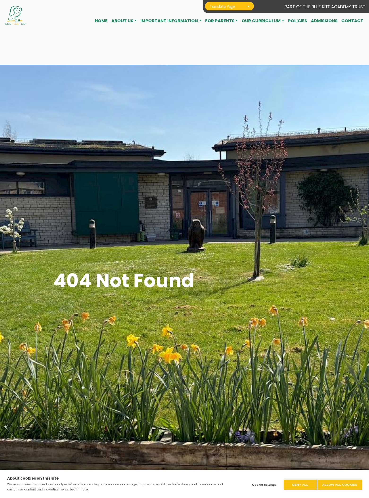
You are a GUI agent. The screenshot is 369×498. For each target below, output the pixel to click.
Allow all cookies (339, 484)
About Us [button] (122, 21)
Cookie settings (262, 484)
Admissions (324, 21)
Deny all (299, 484)
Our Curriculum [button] (261, 21)
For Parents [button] (219, 21)
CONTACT (352, 21)
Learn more (79, 489)
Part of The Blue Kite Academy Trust (325, 7)
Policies (297, 21)
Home (101, 21)
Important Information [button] (169, 21)
